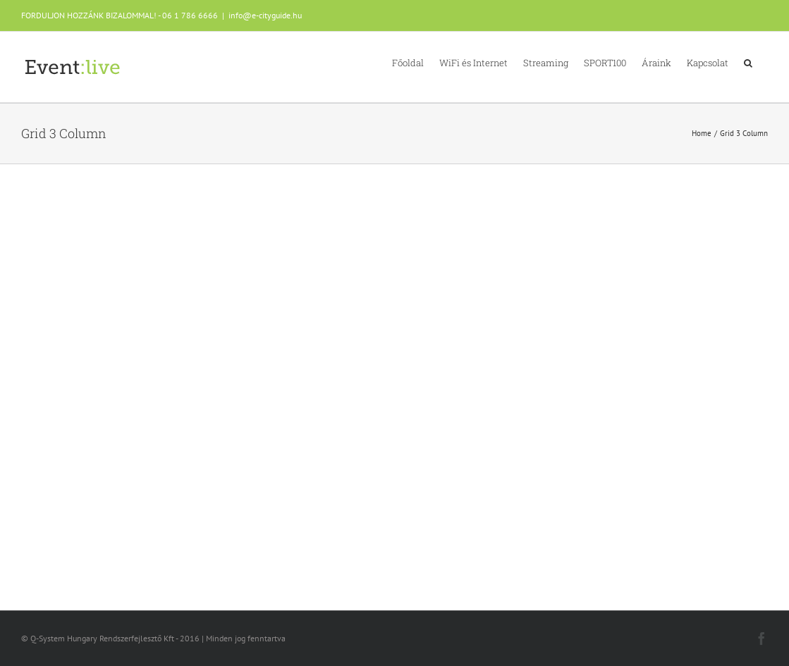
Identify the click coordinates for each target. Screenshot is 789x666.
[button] (748, 62)
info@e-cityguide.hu (265, 15)
